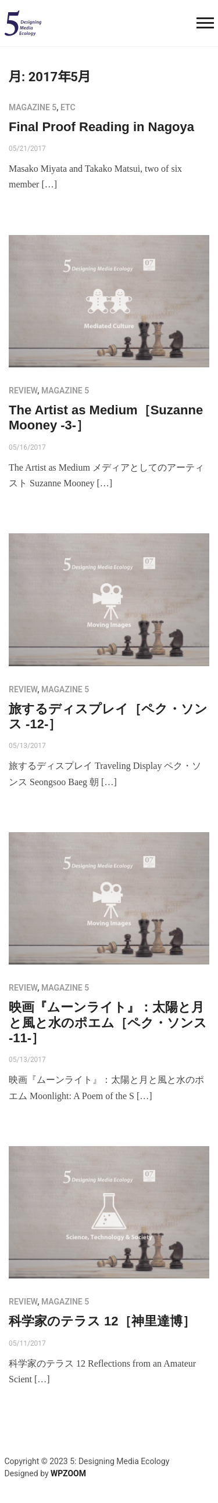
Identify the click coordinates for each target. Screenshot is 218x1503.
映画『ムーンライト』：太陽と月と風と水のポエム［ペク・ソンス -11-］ (108, 1022)
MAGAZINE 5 (32, 107)
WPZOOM (68, 1473)
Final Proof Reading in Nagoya (101, 127)
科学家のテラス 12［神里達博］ (102, 1321)
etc (68, 107)
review (23, 390)
